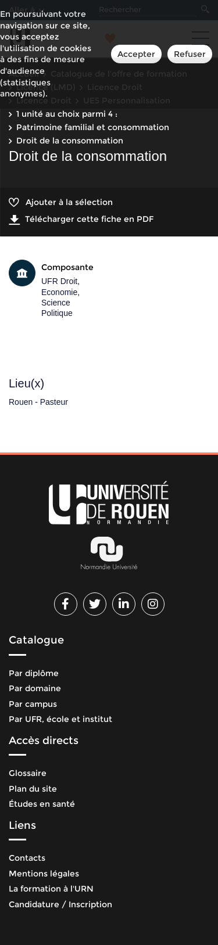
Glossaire (28, 773)
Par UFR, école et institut (60, 719)
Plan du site (33, 789)
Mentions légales (44, 873)
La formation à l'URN (51, 888)
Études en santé (42, 804)
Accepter (136, 54)
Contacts (27, 858)
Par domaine (35, 688)
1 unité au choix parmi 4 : (66, 114)
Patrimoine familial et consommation (92, 127)
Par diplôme (34, 673)
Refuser (190, 54)
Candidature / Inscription (60, 904)
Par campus (33, 704)
